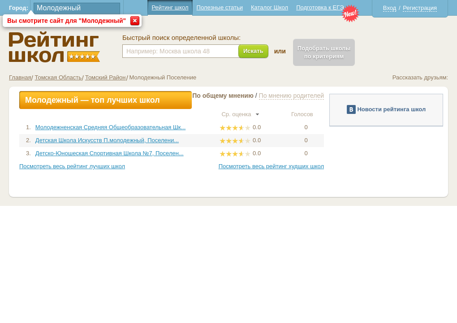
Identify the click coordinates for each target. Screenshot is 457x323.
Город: (18, 7)
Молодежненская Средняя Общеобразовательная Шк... (110, 127)
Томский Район (105, 77)
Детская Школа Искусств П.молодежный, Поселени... (107, 140)
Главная (20, 77)
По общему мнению (223, 95)
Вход (389, 7)
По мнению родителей (291, 95)
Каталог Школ (269, 7)
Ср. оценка (240, 114)
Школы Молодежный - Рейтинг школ (54, 46)
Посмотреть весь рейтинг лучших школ (72, 166)
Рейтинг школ (169, 7)
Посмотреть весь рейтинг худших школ (271, 166)
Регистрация (420, 7)
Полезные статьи (220, 7)
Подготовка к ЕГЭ (320, 7)
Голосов (306, 114)
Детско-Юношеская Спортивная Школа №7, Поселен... (109, 153)
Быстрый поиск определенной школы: (181, 37)
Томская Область (57, 77)
